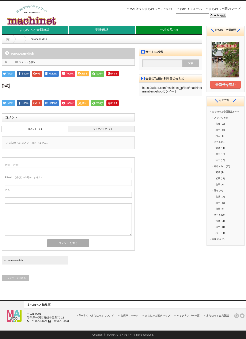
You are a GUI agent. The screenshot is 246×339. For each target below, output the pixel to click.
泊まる (217, 142)
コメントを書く (27, 62)
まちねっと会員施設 (222, 111)
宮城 (218, 123)
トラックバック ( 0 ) (101, 129)
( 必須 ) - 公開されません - (23, 177)
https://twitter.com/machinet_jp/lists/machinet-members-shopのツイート (172, 89)
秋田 (218, 135)
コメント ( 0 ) (35, 129)
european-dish (15, 260)
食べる (217, 214)
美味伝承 (216, 239)
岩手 (218, 129)
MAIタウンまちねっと (119, 334)
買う (216, 190)
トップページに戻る (15, 278)
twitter (242, 315)
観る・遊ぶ (219, 166)
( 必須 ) (12, 165)
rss (236, 315)
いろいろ (218, 117)
